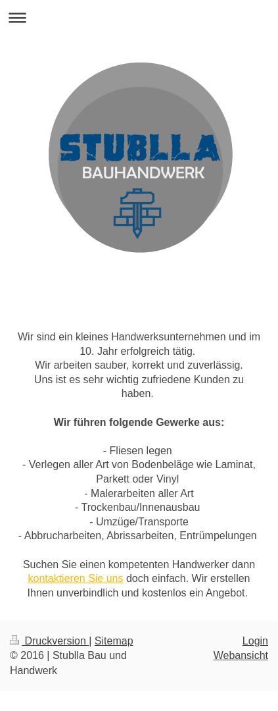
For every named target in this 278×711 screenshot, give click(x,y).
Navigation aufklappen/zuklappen (139, 17)
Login (255, 640)
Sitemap (114, 640)
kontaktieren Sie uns (76, 578)
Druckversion (49, 640)
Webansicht (241, 655)
